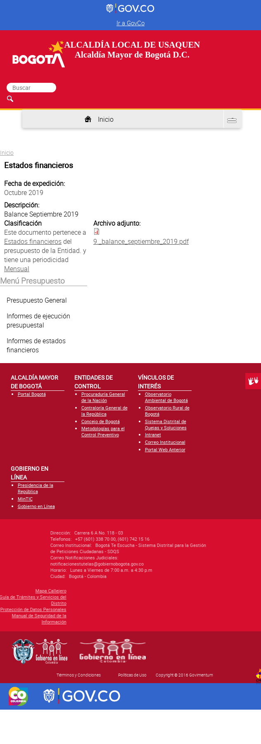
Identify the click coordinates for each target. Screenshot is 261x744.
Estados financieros (33, 241)
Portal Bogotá (32, 394)
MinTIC (25, 499)
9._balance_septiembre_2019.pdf (141, 241)
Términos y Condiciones (79, 675)
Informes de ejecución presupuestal (38, 320)
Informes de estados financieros (36, 345)
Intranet (153, 434)
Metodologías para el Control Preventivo (103, 431)
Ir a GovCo (130, 23)
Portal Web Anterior (165, 449)
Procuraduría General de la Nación (103, 397)
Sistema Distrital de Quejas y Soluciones (166, 424)
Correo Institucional (165, 442)
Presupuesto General (37, 300)
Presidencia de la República (35, 488)
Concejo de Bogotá (100, 421)
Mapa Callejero (25, 590)
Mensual (16, 268)
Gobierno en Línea (36, 506)
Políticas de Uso (132, 675)
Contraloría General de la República (104, 411)
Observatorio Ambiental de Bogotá (166, 397)
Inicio (106, 119)
